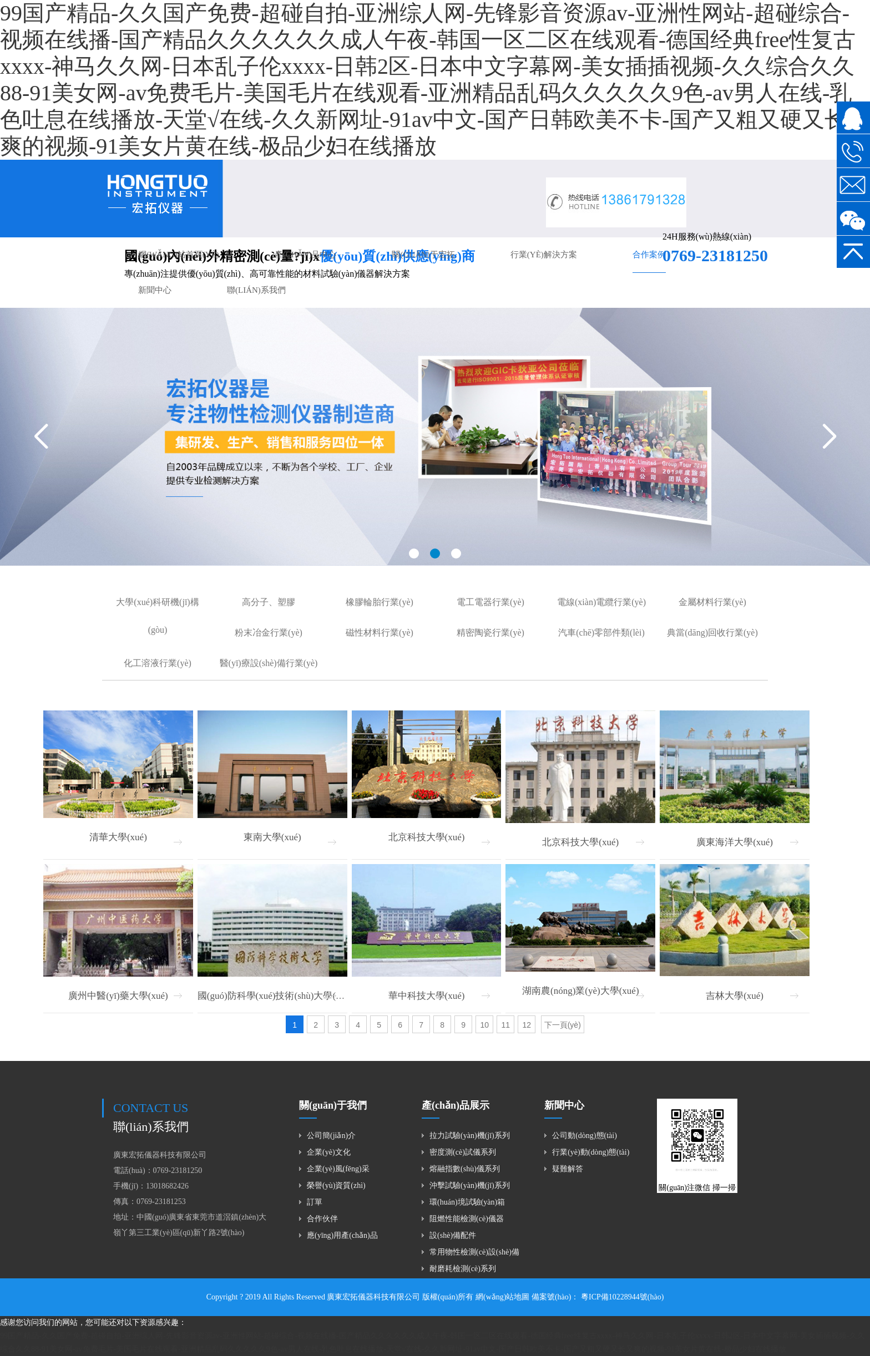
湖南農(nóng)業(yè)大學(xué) (580, 991)
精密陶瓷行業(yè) (490, 632)
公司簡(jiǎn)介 (331, 1135)
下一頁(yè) (562, 1024)
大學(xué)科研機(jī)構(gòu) (157, 615)
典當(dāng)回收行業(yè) (712, 632)
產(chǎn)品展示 (455, 1105)
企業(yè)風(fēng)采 (338, 1169)
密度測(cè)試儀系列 (462, 1152)
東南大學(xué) (272, 837)
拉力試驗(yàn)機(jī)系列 (469, 1135)
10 (484, 1024)
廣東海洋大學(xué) (734, 842)
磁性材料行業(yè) (379, 632)
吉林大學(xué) (734, 996)
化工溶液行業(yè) (157, 663)
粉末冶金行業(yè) (268, 632)
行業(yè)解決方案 (543, 254)
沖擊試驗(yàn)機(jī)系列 (469, 1185)
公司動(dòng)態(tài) (584, 1135)
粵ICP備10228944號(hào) (621, 1297)
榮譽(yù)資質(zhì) (336, 1185)
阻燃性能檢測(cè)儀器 (466, 1219)
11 (505, 1024)
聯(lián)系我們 (256, 290)
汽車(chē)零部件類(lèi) (601, 632)
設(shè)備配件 (452, 1235)
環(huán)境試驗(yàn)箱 (467, 1202)
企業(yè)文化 (329, 1152)
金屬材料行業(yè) (712, 602)
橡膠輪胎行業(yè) (379, 602)
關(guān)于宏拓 (423, 254)
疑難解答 (567, 1169)
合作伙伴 (322, 1219)
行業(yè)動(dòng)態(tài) (590, 1152)
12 (526, 1024)
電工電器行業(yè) (490, 602)
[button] (414, 553)
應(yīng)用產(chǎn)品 (342, 1235)
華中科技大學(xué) (426, 996)
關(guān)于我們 (333, 1105)
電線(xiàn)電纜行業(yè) (601, 602)
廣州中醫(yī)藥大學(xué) (118, 996)
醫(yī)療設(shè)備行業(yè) (269, 663)
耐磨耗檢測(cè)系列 (462, 1268)
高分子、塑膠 (268, 602)
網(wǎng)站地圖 (502, 1297)
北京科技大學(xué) (426, 837)
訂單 (314, 1202)
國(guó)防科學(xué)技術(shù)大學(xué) (275, 996)
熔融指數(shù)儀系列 (464, 1169)
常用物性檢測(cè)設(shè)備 (474, 1252)
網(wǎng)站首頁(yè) (178, 254)
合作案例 (649, 254)
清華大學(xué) (118, 837)
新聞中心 (154, 290)
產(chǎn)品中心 (306, 254)
